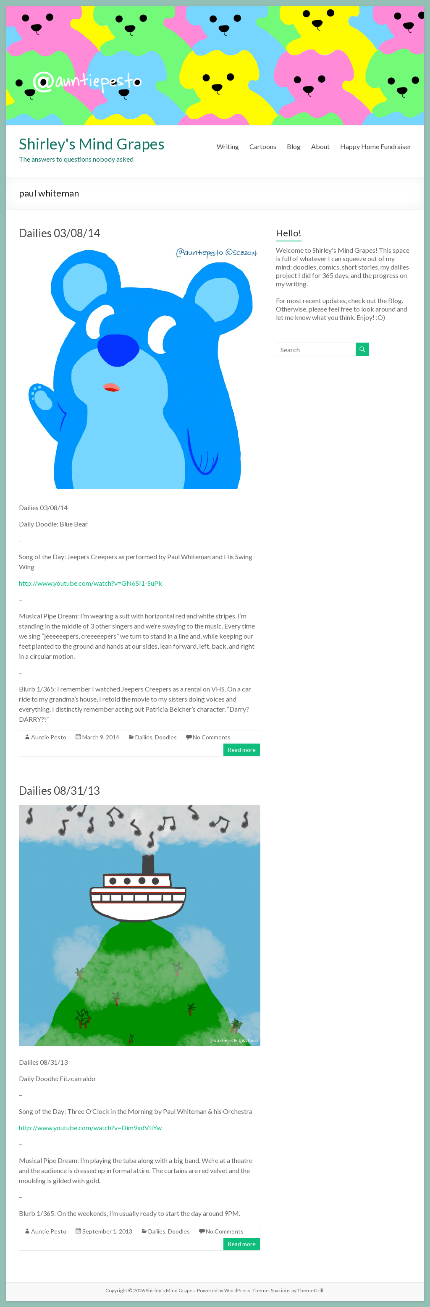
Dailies (143, 737)
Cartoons (262, 146)
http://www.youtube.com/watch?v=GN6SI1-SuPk (90, 583)
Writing (228, 146)
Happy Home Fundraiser (375, 146)
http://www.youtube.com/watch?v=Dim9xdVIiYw (90, 1128)
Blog (294, 146)
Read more (242, 749)
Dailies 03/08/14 (59, 233)
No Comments (212, 737)
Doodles (166, 737)
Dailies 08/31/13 (59, 790)
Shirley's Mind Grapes (92, 143)
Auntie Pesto (48, 737)
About (320, 146)
